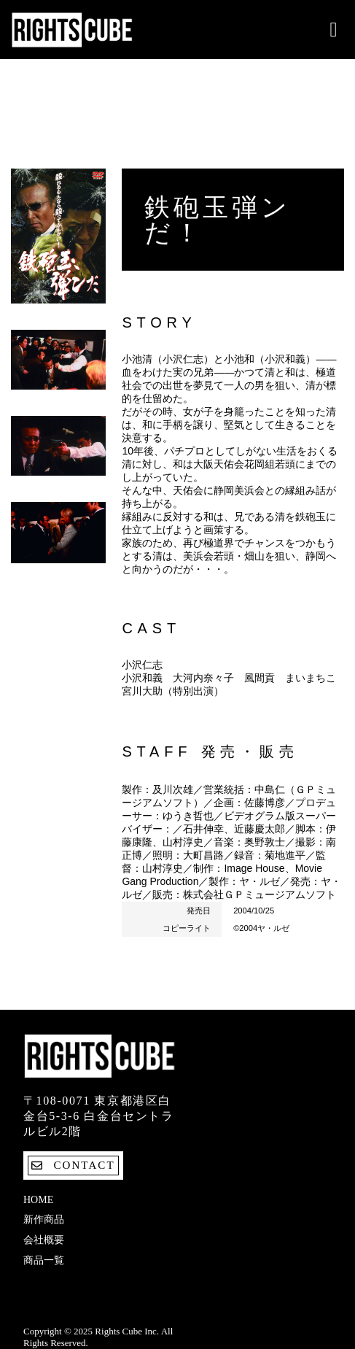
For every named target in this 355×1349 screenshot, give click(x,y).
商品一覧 (43, 1260)
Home (38, 1199)
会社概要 (43, 1239)
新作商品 (43, 1219)
